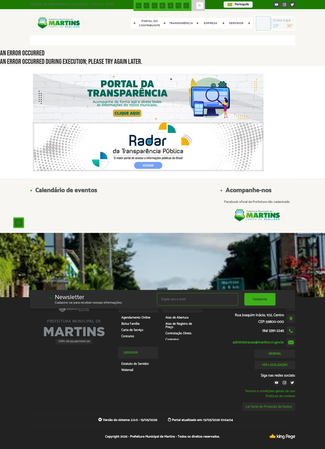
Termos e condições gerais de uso (270, 391)
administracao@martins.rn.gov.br (258, 342)
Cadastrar (260, 299)
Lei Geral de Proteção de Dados (269, 407)
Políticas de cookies (280, 396)
